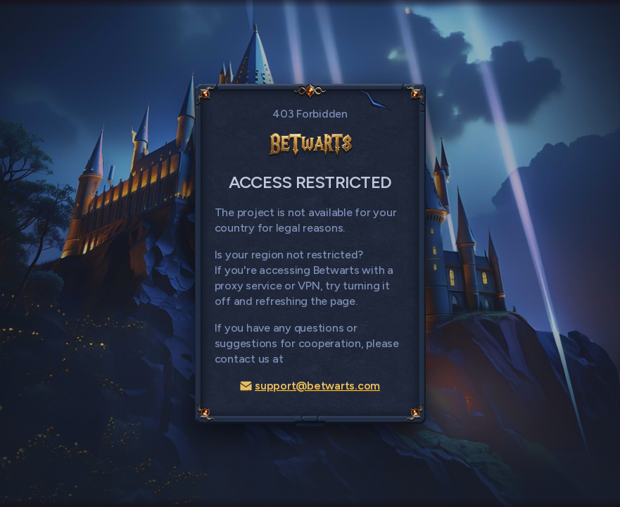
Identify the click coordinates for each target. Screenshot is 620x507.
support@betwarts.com (310, 385)
